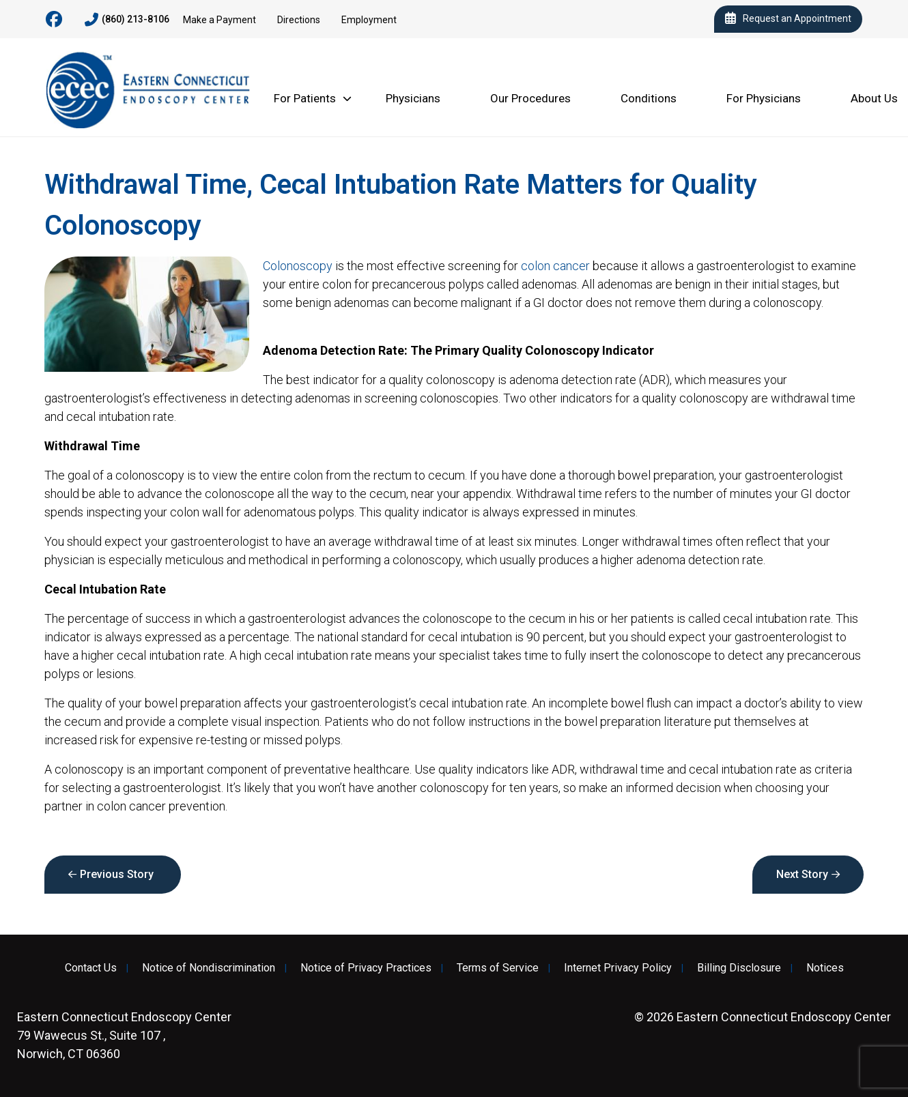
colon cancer (555, 266)
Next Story (802, 874)
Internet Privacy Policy (618, 968)
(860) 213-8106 (127, 20)
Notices (825, 968)
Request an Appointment (788, 19)
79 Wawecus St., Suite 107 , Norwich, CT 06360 (124, 1035)
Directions (298, 19)
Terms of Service (498, 968)
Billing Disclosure (739, 968)
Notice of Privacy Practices (365, 968)
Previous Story (117, 874)
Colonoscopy (297, 266)
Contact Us (91, 968)
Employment (369, 19)
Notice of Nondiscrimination (208, 968)
